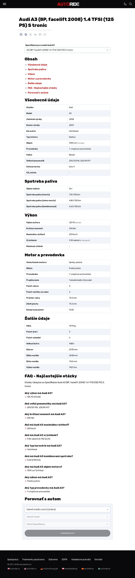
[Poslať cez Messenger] (26, 34)
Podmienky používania (34, 559)
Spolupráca (12, 559)
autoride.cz (15, 569)
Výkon (31, 74)
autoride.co (31, 569)
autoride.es (89, 569)
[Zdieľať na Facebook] (21, 34)
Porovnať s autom (38, 92)
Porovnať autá (67, 533)
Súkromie (53, 559)
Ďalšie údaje (35, 83)
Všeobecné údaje (37, 64)
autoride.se (105, 569)
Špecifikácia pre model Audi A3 (40, 45)
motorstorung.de (50, 569)
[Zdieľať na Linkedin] (35, 34)
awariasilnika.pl (71, 569)
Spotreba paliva (37, 69)
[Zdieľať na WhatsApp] (40, 34)
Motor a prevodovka (39, 78)
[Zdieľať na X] (30, 34)
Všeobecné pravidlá (81, 559)
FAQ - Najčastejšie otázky (42, 88)
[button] (4, 4)
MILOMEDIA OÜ (25, 564)
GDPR (65, 559)
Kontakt (99, 559)
